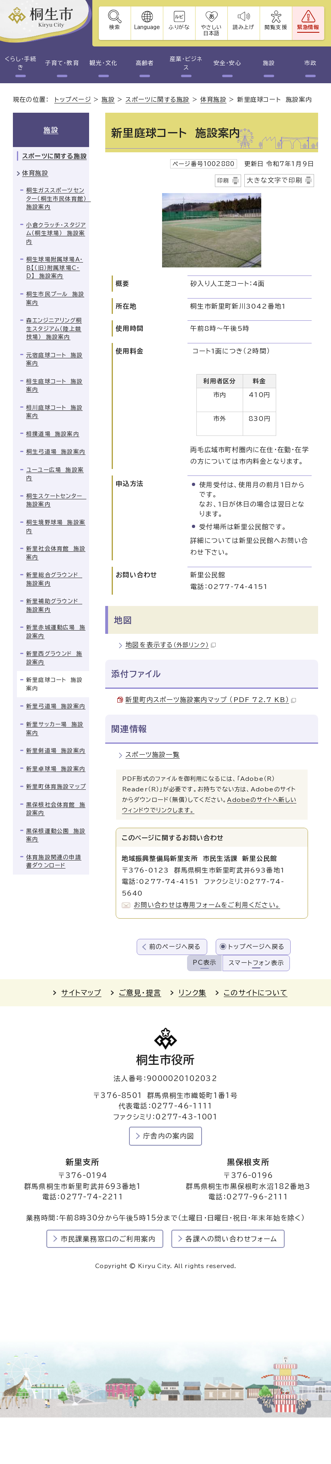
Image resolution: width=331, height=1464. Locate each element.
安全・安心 (227, 63)
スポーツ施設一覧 (152, 754)
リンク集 (192, 992)
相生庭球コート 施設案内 (54, 386)
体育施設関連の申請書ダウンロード (53, 861)
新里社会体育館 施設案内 (55, 553)
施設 (269, 63)
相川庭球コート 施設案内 (54, 412)
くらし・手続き (20, 63)
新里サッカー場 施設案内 (54, 728)
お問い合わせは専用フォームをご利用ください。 (207, 905)
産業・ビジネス (186, 63)
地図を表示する (170, 645)
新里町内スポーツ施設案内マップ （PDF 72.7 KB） (210, 699)
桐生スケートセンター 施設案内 (56, 500)
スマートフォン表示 (256, 963)
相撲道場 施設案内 (52, 434)
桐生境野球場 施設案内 (55, 527)
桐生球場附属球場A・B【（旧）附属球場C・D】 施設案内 (54, 268)
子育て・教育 (62, 63)
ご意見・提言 (140, 992)
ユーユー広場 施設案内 (55, 474)
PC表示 (204, 962)
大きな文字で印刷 (274, 180)
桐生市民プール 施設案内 (55, 298)
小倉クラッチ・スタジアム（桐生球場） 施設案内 (56, 233)
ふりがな (179, 27)
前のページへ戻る (175, 947)
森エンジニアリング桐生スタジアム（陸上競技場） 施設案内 (54, 329)
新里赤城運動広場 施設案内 (55, 632)
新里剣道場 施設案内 (55, 750)
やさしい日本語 (211, 30)
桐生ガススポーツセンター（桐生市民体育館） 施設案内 (57, 198)
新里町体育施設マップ (56, 786)
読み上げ (244, 27)
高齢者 (145, 63)
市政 (310, 63)
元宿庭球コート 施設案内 (54, 359)
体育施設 (213, 100)
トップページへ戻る (256, 947)
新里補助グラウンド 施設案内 (54, 605)
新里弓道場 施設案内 (55, 706)
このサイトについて (255, 992)
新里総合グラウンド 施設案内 (54, 579)
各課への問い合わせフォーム (231, 1238)
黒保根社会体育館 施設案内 (55, 809)
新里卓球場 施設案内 (55, 769)
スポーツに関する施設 (157, 100)
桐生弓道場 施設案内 (55, 451)
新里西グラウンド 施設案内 (54, 658)
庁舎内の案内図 (168, 1135)
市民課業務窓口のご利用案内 (108, 1238)
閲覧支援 (275, 27)
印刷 (223, 180)
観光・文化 (103, 63)
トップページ (72, 100)
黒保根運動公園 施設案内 (55, 835)
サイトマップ (81, 992)
